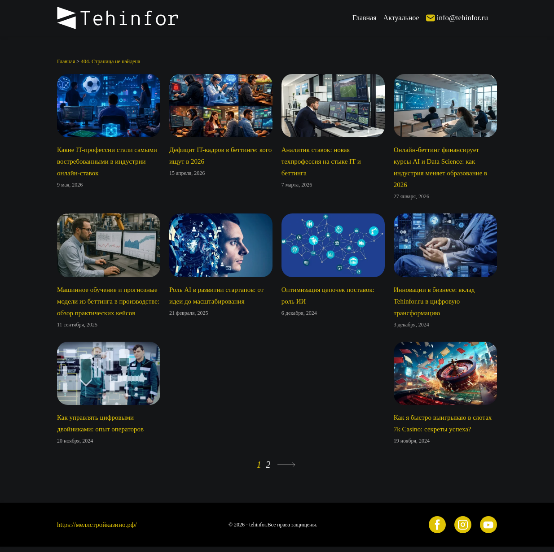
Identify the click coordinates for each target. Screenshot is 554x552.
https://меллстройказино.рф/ (97, 524)
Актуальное (401, 18)
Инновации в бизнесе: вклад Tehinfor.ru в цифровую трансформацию (434, 301)
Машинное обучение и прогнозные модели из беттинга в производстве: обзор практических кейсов (108, 301)
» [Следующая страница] (286, 465)
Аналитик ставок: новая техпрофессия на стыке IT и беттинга (321, 161)
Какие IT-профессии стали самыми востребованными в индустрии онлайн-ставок (107, 161)
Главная (364, 18)
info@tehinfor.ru (462, 17)
